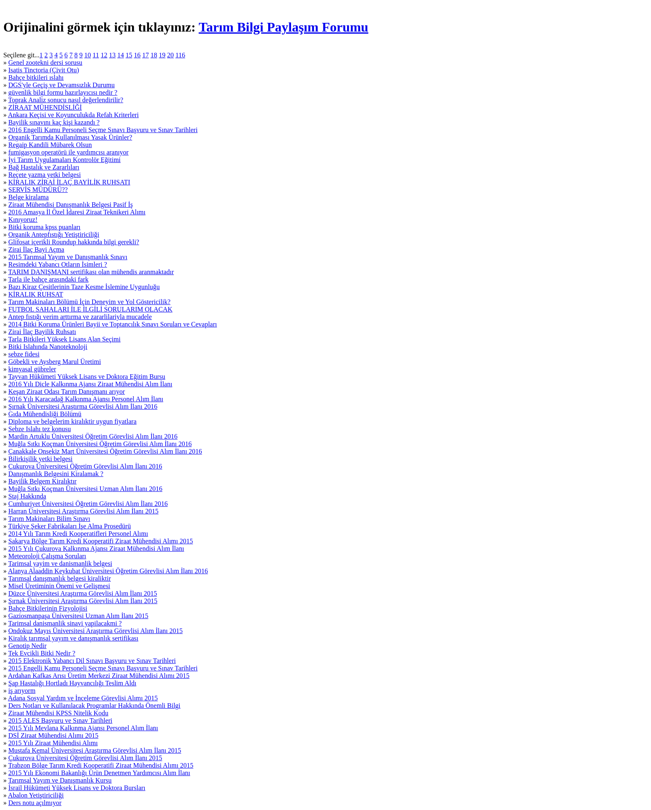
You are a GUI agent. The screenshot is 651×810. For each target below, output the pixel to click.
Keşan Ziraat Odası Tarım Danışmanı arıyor (66, 391)
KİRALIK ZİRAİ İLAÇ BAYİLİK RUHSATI (69, 182)
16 (137, 55)
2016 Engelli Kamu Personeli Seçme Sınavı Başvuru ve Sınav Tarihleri (103, 129)
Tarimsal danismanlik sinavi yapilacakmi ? (65, 623)
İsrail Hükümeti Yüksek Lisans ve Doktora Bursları (76, 787)
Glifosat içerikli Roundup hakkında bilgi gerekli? (73, 241)
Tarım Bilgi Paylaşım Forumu (284, 27)
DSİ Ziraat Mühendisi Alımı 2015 (53, 735)
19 (162, 55)
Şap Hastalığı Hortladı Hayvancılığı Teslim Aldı (72, 683)
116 (180, 55)
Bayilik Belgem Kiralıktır (42, 481)
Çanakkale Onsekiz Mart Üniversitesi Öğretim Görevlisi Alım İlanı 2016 (105, 451)
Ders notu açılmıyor (34, 802)
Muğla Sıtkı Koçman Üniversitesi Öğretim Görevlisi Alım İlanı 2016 (100, 443)
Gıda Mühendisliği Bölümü (44, 413)
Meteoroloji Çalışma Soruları (47, 556)
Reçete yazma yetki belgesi (44, 174)
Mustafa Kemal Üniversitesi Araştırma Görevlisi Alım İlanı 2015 (94, 750)
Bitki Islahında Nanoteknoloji (47, 346)
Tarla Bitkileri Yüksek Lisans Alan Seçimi (64, 339)
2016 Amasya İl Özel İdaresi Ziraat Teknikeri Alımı (77, 212)
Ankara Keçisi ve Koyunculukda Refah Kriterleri (73, 114)
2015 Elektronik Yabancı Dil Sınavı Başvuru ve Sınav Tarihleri (92, 660)
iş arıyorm (21, 690)
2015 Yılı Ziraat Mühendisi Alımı (53, 742)
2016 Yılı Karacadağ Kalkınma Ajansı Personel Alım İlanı (85, 399)
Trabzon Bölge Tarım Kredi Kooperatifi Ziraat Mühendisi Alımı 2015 (100, 765)
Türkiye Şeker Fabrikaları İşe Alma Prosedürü (69, 526)
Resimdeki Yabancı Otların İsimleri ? (57, 264)
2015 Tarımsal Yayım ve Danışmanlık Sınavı (67, 256)
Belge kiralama (28, 197)
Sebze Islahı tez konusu (39, 428)
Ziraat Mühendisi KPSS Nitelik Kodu (58, 713)
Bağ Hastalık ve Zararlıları (43, 167)
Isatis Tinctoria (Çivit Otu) (43, 70)
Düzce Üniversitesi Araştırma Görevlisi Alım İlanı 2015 (82, 593)
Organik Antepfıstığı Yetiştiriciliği (53, 234)
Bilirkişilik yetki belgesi (40, 458)
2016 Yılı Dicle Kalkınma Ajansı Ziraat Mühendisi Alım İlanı (90, 384)
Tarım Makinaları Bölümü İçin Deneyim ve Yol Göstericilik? (89, 301)
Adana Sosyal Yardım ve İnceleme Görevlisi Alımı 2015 (83, 698)
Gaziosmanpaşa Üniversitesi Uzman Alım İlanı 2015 (78, 615)
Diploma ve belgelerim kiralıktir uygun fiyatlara (72, 421)
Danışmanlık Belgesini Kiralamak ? (55, 473)
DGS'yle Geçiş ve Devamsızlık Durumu (61, 84)
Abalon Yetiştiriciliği (36, 795)
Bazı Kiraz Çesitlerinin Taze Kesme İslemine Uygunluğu (84, 286)
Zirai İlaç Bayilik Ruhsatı (42, 331)
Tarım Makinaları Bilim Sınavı (49, 518)
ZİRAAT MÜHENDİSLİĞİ (45, 107)
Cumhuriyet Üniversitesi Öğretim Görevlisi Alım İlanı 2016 (88, 503)
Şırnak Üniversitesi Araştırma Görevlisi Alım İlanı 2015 (82, 600)
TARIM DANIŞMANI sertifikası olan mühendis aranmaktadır (91, 271)
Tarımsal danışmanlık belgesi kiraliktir (59, 578)
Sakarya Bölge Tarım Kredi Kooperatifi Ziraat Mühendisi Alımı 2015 (100, 541)
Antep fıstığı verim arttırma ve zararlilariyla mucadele (80, 316)
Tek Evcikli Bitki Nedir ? (42, 653)
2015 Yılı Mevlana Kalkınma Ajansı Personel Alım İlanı (83, 727)
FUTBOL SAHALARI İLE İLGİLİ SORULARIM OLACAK (90, 309)
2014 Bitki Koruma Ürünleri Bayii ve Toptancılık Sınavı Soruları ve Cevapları (112, 324)
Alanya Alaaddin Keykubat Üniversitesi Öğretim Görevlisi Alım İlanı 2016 (108, 570)
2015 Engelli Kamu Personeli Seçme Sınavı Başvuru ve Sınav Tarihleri (103, 668)
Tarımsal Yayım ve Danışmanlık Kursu (60, 780)
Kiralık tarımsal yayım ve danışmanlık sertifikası (73, 638)
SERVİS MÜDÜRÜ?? (38, 189)
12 (104, 55)
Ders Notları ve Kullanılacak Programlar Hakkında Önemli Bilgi (94, 705)
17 (145, 55)
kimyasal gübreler (32, 369)
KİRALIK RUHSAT (35, 294)
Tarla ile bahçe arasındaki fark (48, 279)
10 (87, 55)
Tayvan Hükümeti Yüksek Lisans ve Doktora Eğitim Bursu (86, 376)
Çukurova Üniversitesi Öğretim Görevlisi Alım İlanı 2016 (85, 466)
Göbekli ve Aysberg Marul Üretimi (54, 361)
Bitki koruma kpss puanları (44, 227)
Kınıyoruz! (22, 219)
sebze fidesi (23, 354)
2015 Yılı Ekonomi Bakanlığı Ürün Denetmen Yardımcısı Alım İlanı (99, 772)
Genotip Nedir (27, 645)
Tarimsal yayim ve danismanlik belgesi (60, 563)
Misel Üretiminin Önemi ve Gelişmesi (59, 585)
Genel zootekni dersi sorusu (45, 62)
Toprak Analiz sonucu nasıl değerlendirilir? (65, 99)
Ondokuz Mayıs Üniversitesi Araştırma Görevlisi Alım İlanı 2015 (95, 630)
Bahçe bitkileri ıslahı (36, 77)
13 (112, 55)
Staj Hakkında (27, 496)
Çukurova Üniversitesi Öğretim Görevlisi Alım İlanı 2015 (85, 757)
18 (154, 55)
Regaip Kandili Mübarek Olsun (50, 144)
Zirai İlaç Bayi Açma (36, 249)
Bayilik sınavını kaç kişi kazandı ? (54, 122)
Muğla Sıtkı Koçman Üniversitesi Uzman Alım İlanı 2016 (85, 488)
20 (170, 55)
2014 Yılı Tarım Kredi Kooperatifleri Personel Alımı (78, 533)
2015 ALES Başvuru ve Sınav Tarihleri (60, 720)
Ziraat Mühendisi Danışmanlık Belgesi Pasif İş (70, 204)
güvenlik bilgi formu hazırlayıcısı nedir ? (62, 92)
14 (120, 55)
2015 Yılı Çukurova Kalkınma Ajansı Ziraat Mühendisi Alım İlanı (96, 548)
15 (129, 55)
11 (96, 55)
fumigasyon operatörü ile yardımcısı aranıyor (68, 152)
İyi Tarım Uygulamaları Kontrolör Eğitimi (64, 159)
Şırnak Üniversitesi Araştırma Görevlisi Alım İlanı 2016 (82, 406)
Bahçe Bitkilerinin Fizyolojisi (47, 608)
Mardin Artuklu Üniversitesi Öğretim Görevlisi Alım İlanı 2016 (93, 436)
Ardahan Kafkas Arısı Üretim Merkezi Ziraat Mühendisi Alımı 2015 (98, 675)
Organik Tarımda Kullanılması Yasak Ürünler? (70, 137)
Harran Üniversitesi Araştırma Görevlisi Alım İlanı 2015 (83, 511)
